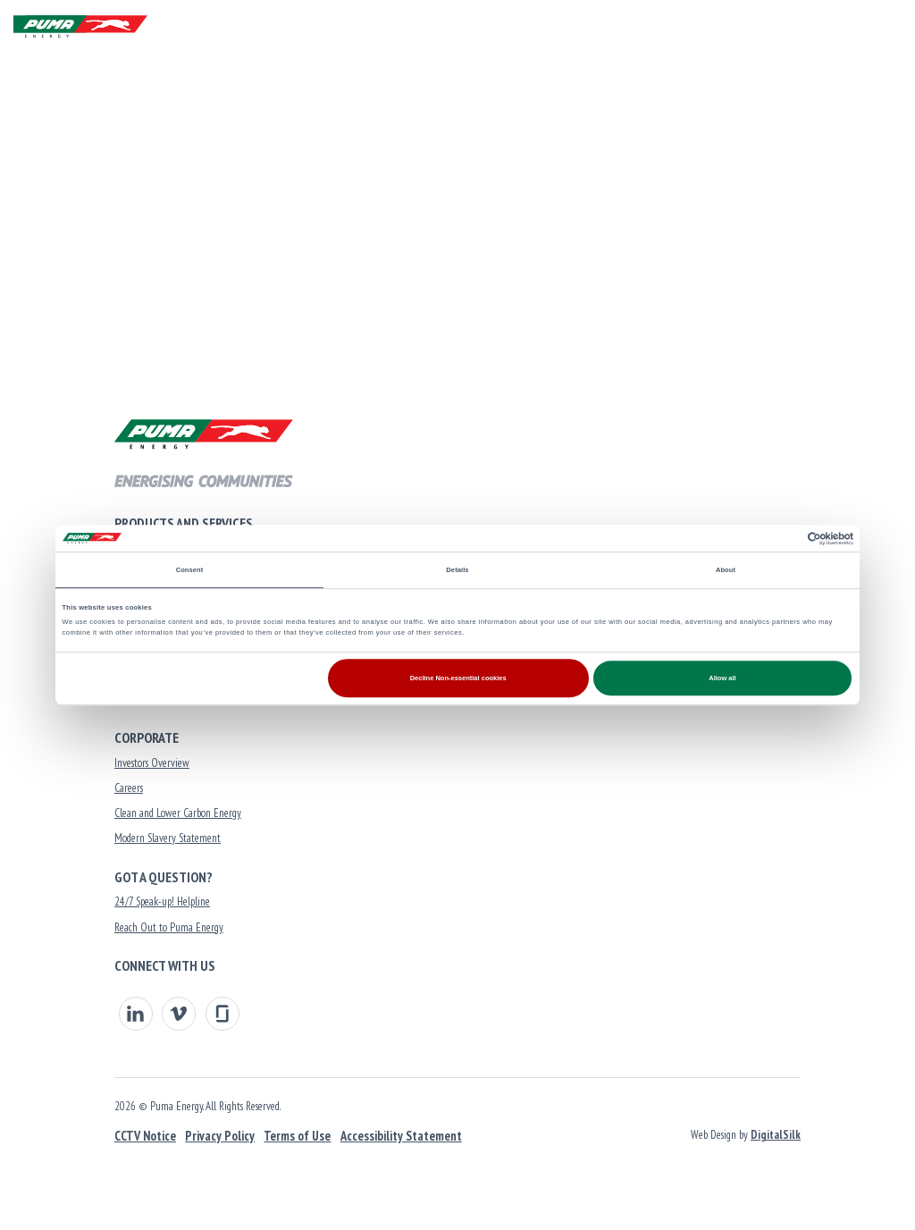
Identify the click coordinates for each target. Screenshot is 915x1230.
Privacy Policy (220, 1135)
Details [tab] (457, 570)
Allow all (722, 678)
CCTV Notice (145, 1135)
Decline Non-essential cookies (458, 678)
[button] (841, 27)
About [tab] (725, 570)
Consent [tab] (190, 570)
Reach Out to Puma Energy (168, 927)
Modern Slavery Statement (167, 838)
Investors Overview (151, 763)
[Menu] (884, 27)
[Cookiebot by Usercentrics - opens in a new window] (775, 538)
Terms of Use (297, 1135)
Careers (128, 788)
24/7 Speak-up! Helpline (162, 901)
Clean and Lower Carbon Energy (177, 813)
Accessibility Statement (401, 1135)
